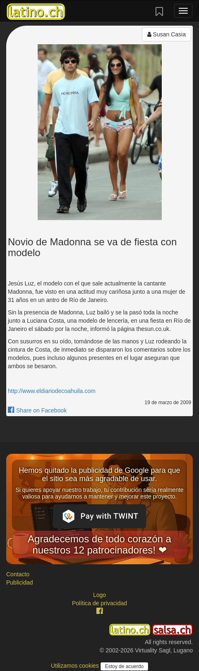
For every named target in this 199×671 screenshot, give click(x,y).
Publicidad (19, 582)
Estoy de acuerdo (124, 666)
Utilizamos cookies (76, 665)
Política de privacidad (99, 603)
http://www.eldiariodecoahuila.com (52, 391)
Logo (99, 595)
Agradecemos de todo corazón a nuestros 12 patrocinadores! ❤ (99, 544)
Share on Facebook (37, 410)
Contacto (17, 574)
